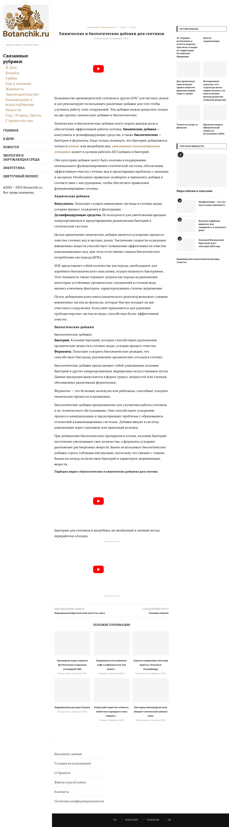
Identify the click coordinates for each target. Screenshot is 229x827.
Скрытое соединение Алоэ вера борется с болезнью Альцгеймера (150, 664)
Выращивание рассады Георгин (72, 707)
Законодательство (22, 94)
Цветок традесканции (211, 39)
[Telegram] (151, 819)
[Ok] (168, 819)
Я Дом (11, 67)
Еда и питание (18, 83)
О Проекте (62, 773)
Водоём (12, 72)
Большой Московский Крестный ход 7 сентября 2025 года (211, 243)
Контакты (61, 792)
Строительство (19, 120)
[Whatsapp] (130, 819)
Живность (15, 88)
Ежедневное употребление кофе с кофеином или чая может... (111, 664)
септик (74, 146)
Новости (13, 109)
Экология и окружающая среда (21, 157)
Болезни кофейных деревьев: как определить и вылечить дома (212, 225)
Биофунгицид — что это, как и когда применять (212, 203)
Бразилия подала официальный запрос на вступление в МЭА (213, 129)
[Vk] (113, 819)
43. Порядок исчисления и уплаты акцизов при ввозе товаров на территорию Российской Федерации (187, 47)
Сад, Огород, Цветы (23, 115)
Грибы (11, 78)
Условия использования (72, 763)
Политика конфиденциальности (79, 801)
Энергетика (14, 168)
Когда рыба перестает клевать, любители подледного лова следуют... (111, 711)
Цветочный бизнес (20, 176)
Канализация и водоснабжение (20, 102)
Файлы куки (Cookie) (70, 782)
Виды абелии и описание (194, 191)
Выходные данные (68, 754)
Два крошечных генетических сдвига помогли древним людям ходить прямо (186, 87)
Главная (10, 130)
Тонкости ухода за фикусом (187, 126)
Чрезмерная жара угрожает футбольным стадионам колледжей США (72, 664)
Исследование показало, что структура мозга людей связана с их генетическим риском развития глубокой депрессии (214, 90)
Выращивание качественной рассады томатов (198, 260)
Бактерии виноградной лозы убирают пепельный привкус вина (151, 711)
